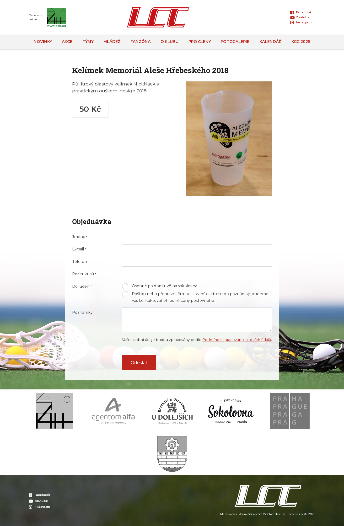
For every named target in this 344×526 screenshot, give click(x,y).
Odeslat (139, 362)
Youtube (299, 17)
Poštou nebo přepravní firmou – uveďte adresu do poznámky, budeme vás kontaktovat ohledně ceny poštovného (200, 297)
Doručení (81, 286)
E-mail (78, 249)
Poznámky (82, 312)
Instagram (301, 22)
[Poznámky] (197, 320)
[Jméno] (197, 237)
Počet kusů (83, 274)
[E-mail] (197, 249)
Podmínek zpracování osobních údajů (236, 339)
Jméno (78, 237)
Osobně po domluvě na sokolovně (165, 286)
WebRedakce (272, 514)
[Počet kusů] (197, 274)
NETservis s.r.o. (293, 514)
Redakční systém (250, 514)
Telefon (79, 262)
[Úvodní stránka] (158, 17)
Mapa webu (228, 514)
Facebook (301, 12)
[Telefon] (197, 262)
